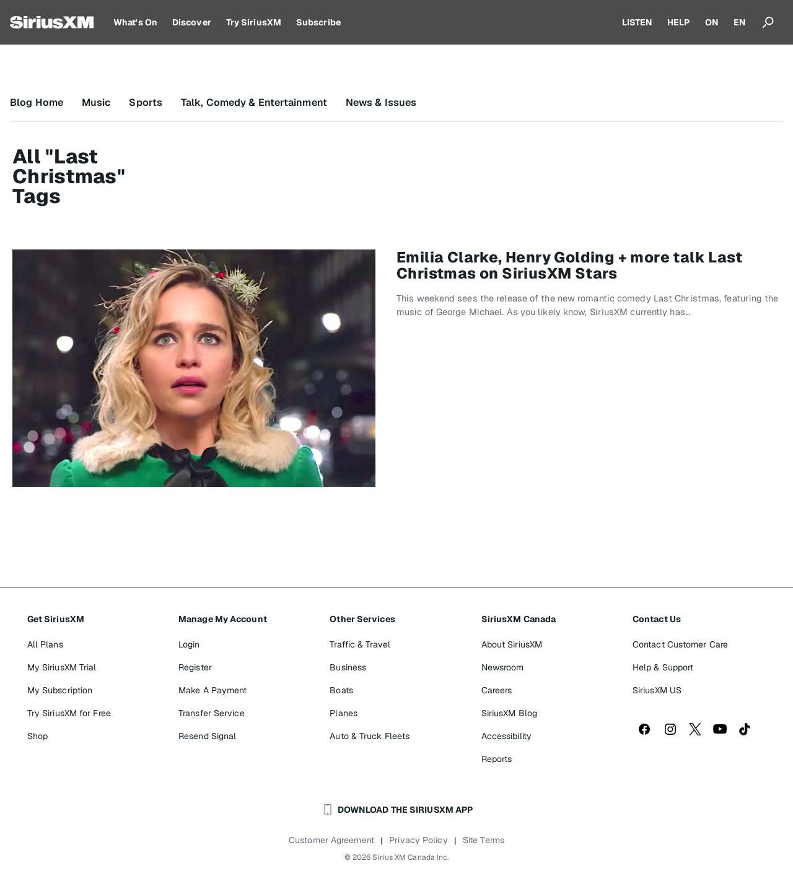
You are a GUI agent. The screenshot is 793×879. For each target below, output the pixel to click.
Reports (496, 758)
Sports (145, 102)
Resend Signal (207, 736)
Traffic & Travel (360, 644)
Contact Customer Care (680, 644)
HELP (678, 22)
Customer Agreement (331, 840)
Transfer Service (211, 713)
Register (195, 667)
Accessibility (506, 736)
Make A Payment (212, 690)
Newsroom (502, 667)
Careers (496, 690)
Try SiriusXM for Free (69, 713)
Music (96, 102)
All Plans (45, 644)
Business (348, 667)
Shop (37, 736)
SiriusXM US (657, 690)
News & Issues (381, 102)
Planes (343, 713)
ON (712, 22)
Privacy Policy (418, 840)
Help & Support (663, 667)
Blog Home (36, 102)
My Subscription (60, 690)
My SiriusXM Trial (62, 667)
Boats (341, 690)
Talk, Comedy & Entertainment (254, 102)
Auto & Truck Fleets (370, 736)
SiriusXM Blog (509, 713)
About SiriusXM (511, 644)
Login (189, 644)
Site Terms (483, 840)
